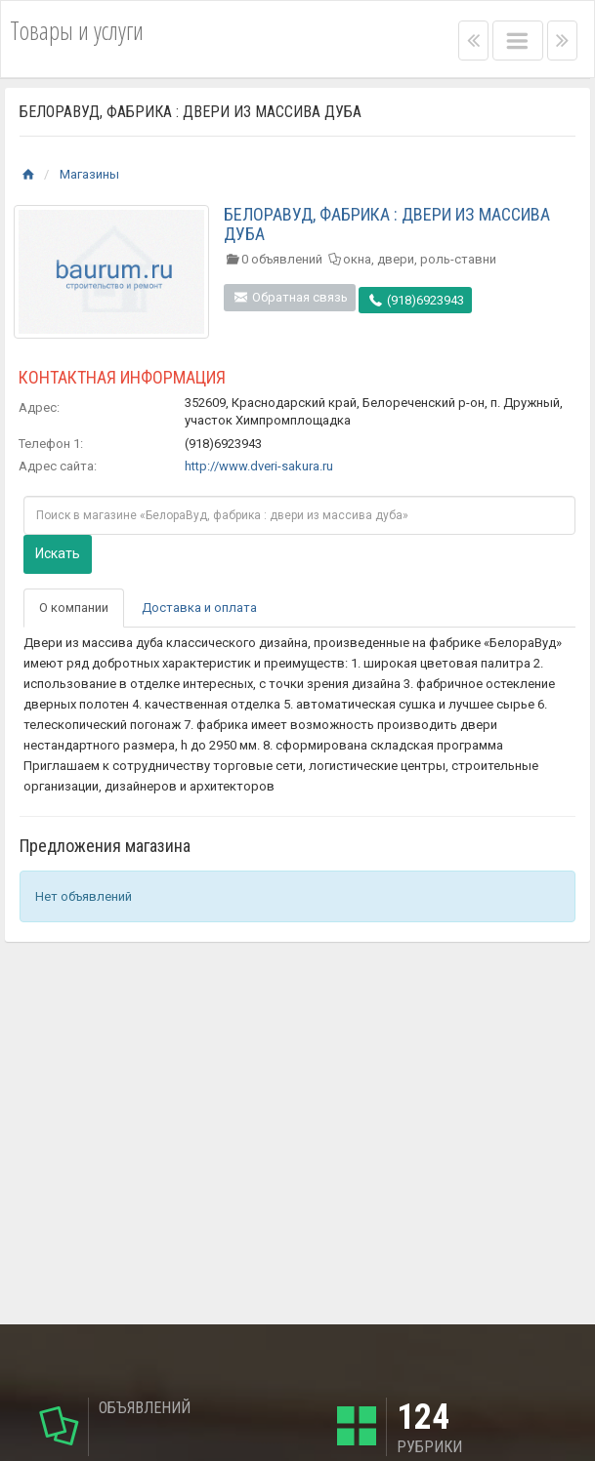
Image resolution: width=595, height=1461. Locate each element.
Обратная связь (290, 297)
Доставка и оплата (199, 607)
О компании (73, 607)
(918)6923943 (415, 300)
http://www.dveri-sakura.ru (259, 466)
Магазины (89, 174)
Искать (57, 553)
